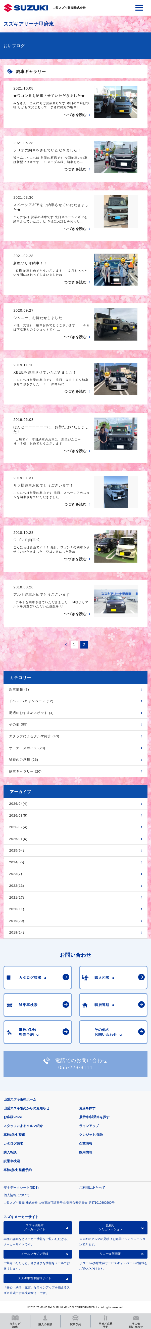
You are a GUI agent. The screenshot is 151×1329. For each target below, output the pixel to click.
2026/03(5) (18, 815)
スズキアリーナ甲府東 (29, 24)
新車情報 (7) (19, 689)
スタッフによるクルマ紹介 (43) (34, 736)
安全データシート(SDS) (21, 1187)
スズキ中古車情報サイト (34, 1278)
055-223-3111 (75, 1067)
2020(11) (16, 909)
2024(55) (16, 862)
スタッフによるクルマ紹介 (23, 1126)
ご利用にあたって (92, 1187)
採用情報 (85, 1152)
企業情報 (85, 1143)
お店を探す (87, 1108)
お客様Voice (13, 1117)
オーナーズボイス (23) (27, 748)
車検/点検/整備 (14, 1135)
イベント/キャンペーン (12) (31, 701)
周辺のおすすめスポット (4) (31, 713)
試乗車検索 (12, 1161)
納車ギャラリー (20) (25, 771)
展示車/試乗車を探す (94, 1117)
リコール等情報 (110, 1254)
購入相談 (10, 1152)
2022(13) (16, 886)
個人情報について (17, 1195)
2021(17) (16, 897)
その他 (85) (18, 724)
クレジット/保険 (91, 1135)
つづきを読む (75, 115)
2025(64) (16, 850)
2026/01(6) (18, 839)
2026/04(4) (18, 804)
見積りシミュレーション (110, 1227)
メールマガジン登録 (34, 1254)
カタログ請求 (13, 1143)
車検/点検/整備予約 (17, 1170)
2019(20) (16, 921)
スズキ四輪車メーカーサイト (34, 1227)
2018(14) (16, 932)
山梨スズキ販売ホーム (20, 1099)
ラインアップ (89, 1126)
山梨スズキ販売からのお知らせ (26, 1108)
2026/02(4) (18, 827)
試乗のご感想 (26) (23, 759)
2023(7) (15, 874)
